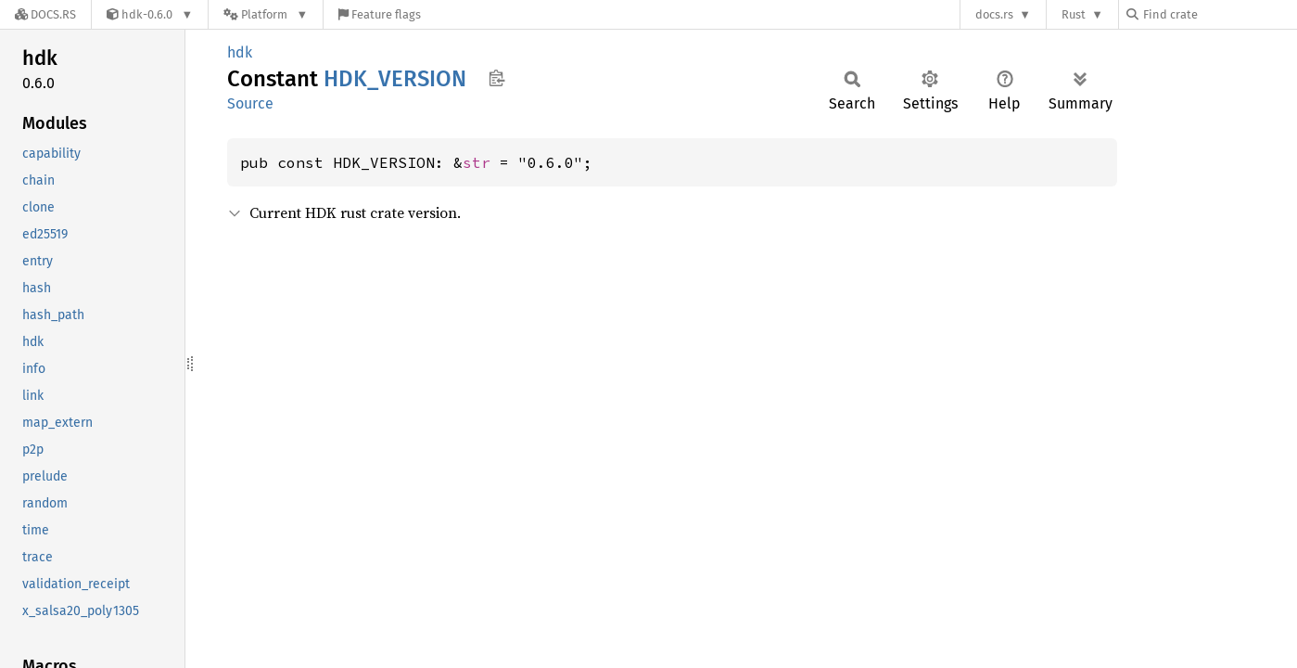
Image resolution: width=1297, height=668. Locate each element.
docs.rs (994, 14)
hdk (239, 52)
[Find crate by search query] (1219, 14)
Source (250, 103)
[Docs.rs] (45, 14)
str (476, 162)
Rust (1074, 14)
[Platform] (266, 14)
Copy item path (496, 78)
